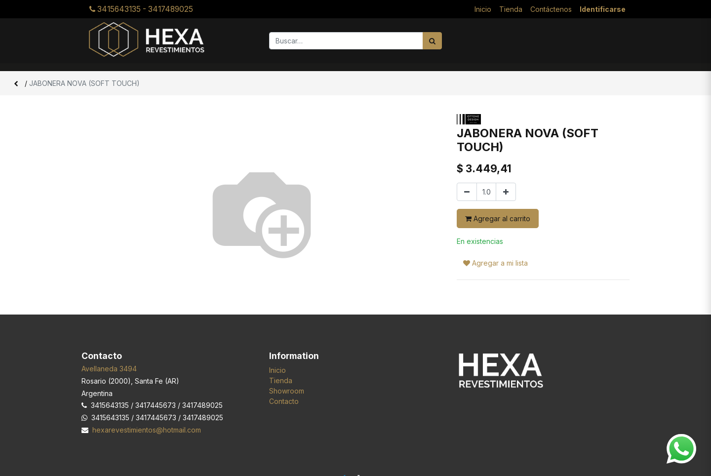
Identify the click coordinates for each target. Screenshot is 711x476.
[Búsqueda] (432, 40)
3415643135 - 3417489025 (141, 9)
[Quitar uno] (467, 192)
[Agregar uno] (506, 192)
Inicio (277, 370)
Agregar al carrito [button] (497, 218)
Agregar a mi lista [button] (495, 244)
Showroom (286, 391)
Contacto (284, 401)
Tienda (280, 380)
